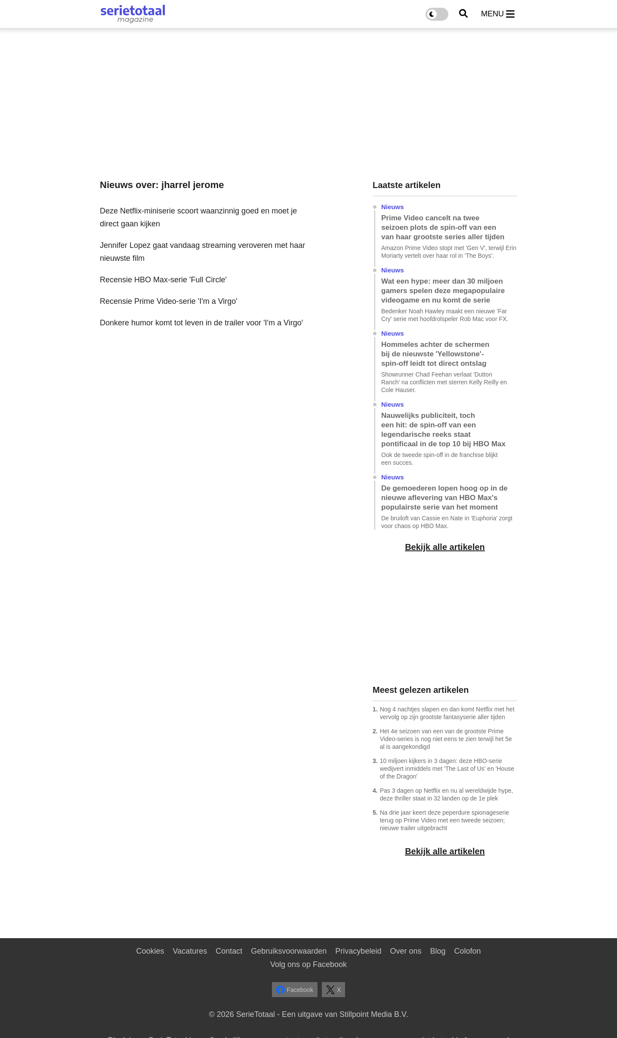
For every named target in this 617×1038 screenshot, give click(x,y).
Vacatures (190, 951)
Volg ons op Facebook (308, 964)
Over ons (405, 951)
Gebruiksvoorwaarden (289, 951)
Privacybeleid (358, 951)
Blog (437, 951)
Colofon (467, 951)
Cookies (150, 951)
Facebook (294, 989)
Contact (229, 951)
